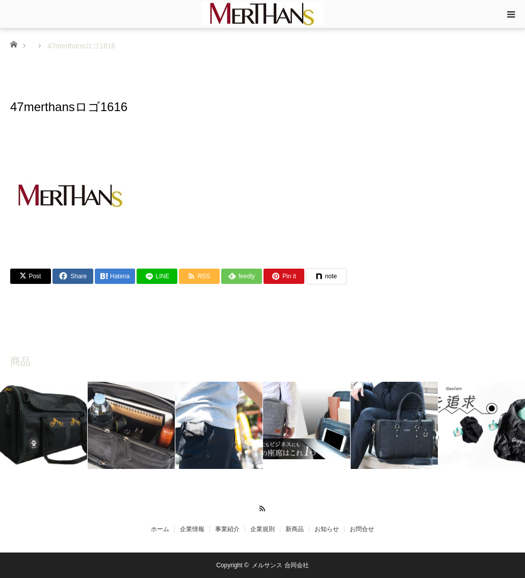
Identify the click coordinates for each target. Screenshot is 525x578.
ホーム (160, 529)
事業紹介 (227, 529)
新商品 (294, 529)
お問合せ (362, 529)
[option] (44, 425)
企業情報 (192, 529)
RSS (262, 507)
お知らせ (326, 529)
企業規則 (262, 529)
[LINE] (157, 276)
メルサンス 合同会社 (280, 565)
